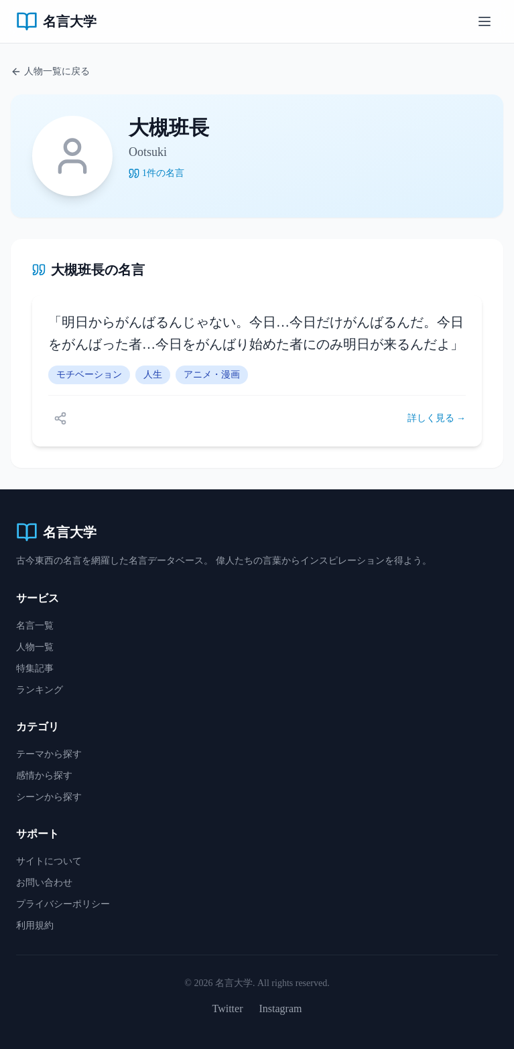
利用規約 (35, 925)
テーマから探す (49, 754)
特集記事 (35, 668)
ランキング (39, 690)
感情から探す (44, 776)
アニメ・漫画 (212, 375)
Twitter (227, 1008)
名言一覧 (35, 626)
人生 (152, 375)
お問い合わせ (44, 883)
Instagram (280, 1008)
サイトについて (49, 861)
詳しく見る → (436, 418)
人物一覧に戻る (50, 71)
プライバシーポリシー (63, 904)
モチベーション (89, 375)
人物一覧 (35, 647)
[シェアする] (60, 418)
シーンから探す (49, 797)
